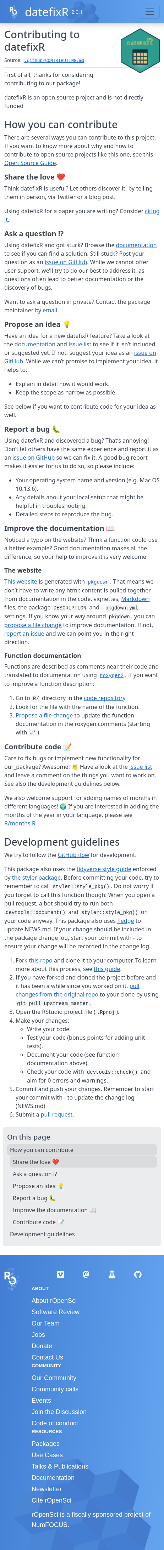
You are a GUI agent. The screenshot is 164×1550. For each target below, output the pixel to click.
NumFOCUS (49, 1524)
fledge (125, 921)
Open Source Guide (30, 163)
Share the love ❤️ (36, 1162)
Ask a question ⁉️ (35, 1174)
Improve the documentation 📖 (54, 1210)
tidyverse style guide (104, 869)
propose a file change (33, 625)
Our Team (46, 1323)
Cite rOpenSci (51, 1500)
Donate (42, 1346)
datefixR (47, 11)
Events (41, 1400)
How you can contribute (41, 1150)
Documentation (53, 1477)
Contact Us (47, 1357)
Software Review (56, 1312)
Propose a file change (44, 715)
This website (20, 581)
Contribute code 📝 (38, 1222)
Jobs (38, 1334)
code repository (104, 698)
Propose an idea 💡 (38, 1186)
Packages (46, 1443)
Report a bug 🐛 (34, 1198)
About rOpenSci (54, 1300)
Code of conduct (55, 1423)
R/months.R (19, 823)
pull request (57, 1114)
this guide (107, 969)
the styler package (36, 877)
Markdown (135, 599)
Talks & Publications (60, 1466)
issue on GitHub (66, 262)
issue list (80, 344)
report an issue (24, 633)
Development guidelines (42, 1234)
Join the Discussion (59, 1411)
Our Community (54, 1377)
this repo (40, 960)
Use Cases (47, 1455)
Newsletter (47, 1489)
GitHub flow (73, 855)
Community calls (55, 1389)
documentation (136, 245)
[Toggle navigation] (150, 12)
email (50, 310)
